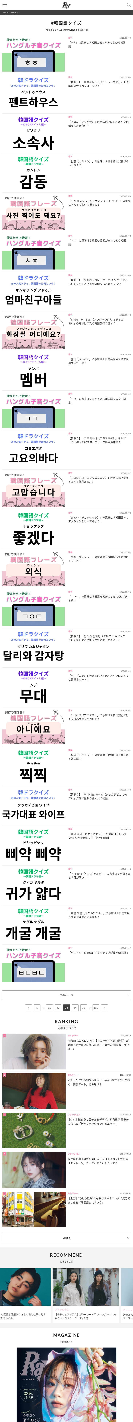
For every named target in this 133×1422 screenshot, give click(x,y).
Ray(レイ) (6, 12)
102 (96, 1007)
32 (58, 1007)
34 (75, 1007)
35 (83, 1007)
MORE (66, 1238)
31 (49, 1007)
